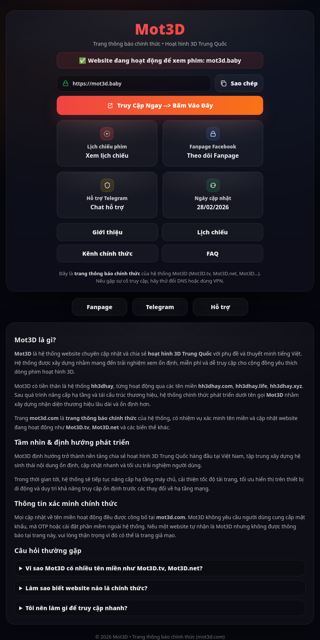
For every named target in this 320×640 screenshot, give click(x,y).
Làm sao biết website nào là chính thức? (86, 588)
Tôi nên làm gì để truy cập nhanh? (76, 608)
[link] (107, 143)
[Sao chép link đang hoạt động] (239, 83)
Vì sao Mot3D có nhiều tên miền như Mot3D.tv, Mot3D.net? (113, 568)
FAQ (212, 253)
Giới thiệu (108, 232)
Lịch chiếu (212, 232)
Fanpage (99, 307)
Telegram (160, 307)
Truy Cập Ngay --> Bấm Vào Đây (160, 105)
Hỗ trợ (220, 307)
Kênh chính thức (107, 253)
